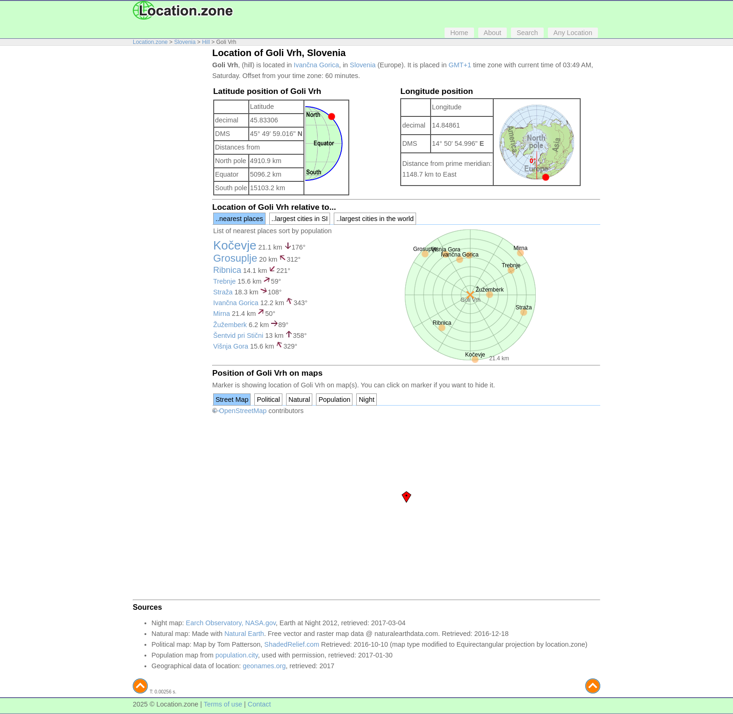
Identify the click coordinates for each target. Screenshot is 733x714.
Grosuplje (235, 258)
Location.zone (150, 42)
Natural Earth (244, 633)
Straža (223, 292)
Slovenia (184, 42)
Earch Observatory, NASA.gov (231, 623)
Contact (259, 704)
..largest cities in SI (300, 218)
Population (334, 399)
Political (268, 399)
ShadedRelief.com (291, 644)
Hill (206, 42)
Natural (299, 399)
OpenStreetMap (243, 410)
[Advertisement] (170, 190)
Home (459, 32)
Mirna (221, 313)
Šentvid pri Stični (238, 335)
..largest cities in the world (375, 218)
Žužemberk (230, 324)
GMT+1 (460, 65)
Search (527, 32)
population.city (237, 655)
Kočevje (235, 245)
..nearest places (239, 218)
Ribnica (227, 270)
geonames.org (264, 666)
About (493, 32)
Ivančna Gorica (316, 65)
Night (366, 399)
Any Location (572, 32)
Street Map (232, 399)
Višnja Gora (230, 346)
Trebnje (224, 281)
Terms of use (223, 704)
